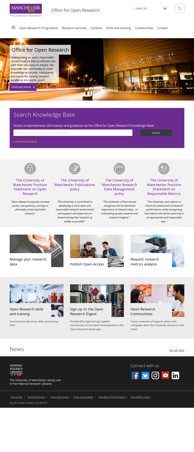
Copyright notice (59, 397)
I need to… (142, 8)
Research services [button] (74, 28)
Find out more (21, 87)
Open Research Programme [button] (38, 28)
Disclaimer (17, 397)
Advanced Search (26, 141)
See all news (176, 350)
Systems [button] (96, 28)
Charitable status (140, 397)
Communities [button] (144, 28)
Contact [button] (162, 28)
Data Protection (36, 397)
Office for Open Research (75, 10)
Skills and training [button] (118, 28)
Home (13, 27)
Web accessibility (83, 397)
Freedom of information (112, 397)
